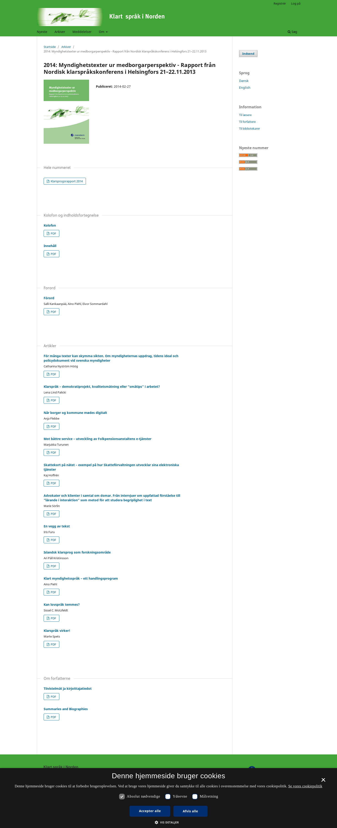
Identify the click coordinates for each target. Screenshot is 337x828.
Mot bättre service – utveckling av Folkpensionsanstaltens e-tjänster (97, 439)
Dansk (243, 81)
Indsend (248, 54)
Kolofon (50, 225)
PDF (53, 233)
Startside (50, 47)
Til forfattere (247, 122)
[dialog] (168, 798)
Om (102, 32)
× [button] (323, 781)
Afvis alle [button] (190, 811)
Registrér (280, 3)
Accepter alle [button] (150, 811)
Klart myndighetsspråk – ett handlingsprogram (81, 578)
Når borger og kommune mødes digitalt (75, 412)
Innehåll (50, 246)
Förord (49, 298)
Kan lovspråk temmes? (62, 604)
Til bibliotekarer (249, 128)
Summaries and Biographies (66, 709)
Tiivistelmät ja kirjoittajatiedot (68, 688)
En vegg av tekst (57, 526)
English (244, 87)
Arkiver (60, 32)
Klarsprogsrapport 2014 (66, 181)
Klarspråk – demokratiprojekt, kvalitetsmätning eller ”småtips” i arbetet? (102, 386)
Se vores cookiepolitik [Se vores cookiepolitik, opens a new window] (305, 786)
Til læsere (245, 115)
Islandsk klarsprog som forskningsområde (77, 552)
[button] (168, 822)
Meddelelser (82, 32)
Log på (295, 3)
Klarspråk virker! (57, 630)
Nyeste (42, 32)
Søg (292, 32)
